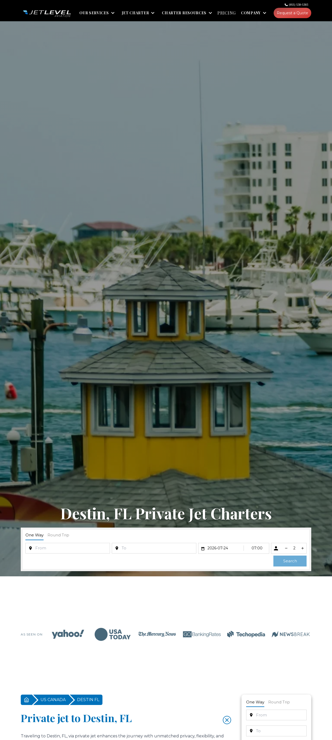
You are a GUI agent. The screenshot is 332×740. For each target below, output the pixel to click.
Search (290, 560)
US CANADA (53, 699)
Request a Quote (292, 13)
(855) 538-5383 (298, 4)
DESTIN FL (88, 699)
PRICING (226, 13)
